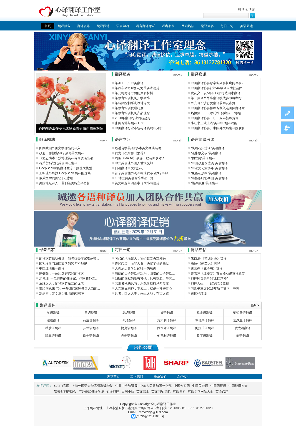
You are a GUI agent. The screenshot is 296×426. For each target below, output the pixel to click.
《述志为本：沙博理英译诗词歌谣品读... (67, 158)
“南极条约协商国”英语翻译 (209, 178)
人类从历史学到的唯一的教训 (135, 268)
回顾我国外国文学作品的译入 (59, 148)
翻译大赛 (207, 26)
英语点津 (222, 391)
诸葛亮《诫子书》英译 (207, 268)
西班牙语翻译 (166, 328)
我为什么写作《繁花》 (131, 153)
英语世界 (179, 391)
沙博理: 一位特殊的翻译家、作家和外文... (68, 278)
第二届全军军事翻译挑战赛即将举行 (216, 98)
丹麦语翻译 (129, 336)
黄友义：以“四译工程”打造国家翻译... (217, 93)
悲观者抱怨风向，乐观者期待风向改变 (142, 283)
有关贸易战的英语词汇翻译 (58, 163)
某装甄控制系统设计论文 (132, 103)
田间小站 (127, 391)
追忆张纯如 (199, 293)
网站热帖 (187, 26)
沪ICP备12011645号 (150, 416)
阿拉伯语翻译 (204, 328)
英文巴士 (142, 391)
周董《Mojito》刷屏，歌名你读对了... (141, 158)
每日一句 (227, 26)
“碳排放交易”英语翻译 (206, 153)
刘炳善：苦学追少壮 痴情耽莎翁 (62, 293)
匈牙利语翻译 (166, 336)
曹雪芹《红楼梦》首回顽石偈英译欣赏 (218, 273)
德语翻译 (166, 313)
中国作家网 (182, 386)
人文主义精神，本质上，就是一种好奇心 (143, 288)
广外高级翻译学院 (91, 391)
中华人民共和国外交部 (156, 386)
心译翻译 (112, 391)
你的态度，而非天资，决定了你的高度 (142, 263)
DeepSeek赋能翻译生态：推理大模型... (67, 168)
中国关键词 (200, 386)
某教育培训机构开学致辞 (132, 98)
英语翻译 (53, 313)
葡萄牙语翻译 (242, 313)
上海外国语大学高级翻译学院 (92, 386)
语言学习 (122, 26)
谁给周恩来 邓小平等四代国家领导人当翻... (69, 288)
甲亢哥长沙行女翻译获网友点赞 (213, 103)
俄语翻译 (129, 320)
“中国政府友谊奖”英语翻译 (209, 163)
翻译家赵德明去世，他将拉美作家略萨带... (69, 258)
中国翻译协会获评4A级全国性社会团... (218, 88)
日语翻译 (91, 313)
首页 (48, 26)
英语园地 (246, 26)
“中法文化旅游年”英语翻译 (209, 168)
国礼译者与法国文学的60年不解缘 (63, 263)
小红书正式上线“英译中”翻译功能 (214, 123)
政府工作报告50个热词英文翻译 (61, 153)
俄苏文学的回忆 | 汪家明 (56, 178)
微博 (241, 9)
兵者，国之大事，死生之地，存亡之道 (142, 293)
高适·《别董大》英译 (205, 263)
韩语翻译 (129, 313)
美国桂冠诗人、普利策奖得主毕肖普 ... (66, 183)
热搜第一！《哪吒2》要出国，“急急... (217, 113)
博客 (251, 9)
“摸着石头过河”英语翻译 (208, 148)
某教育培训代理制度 (129, 108)
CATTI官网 (61, 386)
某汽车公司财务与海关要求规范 (137, 88)
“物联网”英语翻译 (203, 158)
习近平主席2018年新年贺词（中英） (216, 288)
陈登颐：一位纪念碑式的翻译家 (61, 273)
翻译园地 (103, 26)
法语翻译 (53, 320)
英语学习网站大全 (200, 391)
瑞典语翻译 (53, 336)
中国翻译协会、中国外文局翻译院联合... (219, 128)
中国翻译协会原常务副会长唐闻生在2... (218, 83)
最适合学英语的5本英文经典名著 (138, 148)
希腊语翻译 (53, 328)
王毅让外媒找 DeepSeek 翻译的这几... (66, 173)
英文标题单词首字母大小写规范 (137, 183)
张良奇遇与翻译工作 (129, 123)
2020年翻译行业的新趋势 (133, 118)
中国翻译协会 (238, 386)
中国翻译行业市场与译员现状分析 (139, 128)
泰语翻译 (242, 336)
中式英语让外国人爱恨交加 (134, 163)
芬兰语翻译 (91, 328)
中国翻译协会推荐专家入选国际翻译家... (219, 108)
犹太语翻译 (243, 328)
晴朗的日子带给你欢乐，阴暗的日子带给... (145, 273)
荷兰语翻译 (91, 320)
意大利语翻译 (166, 320)
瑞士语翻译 (91, 336)
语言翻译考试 (145, 26)
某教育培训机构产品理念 (132, 113)
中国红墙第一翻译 (52, 268)
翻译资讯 (83, 26)
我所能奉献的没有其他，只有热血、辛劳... (145, 278)
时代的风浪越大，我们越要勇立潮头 (140, 258)
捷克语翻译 (129, 328)
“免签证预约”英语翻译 (206, 173)
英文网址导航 (161, 391)
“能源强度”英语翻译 (204, 183)
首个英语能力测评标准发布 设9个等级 (141, 173)
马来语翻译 (205, 313)
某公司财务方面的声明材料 (134, 93)
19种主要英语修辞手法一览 (134, 178)
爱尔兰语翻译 (242, 320)
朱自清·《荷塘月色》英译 (209, 258)
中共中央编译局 (126, 386)
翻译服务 (64, 26)
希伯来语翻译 (204, 320)
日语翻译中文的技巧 (129, 168)
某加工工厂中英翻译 (129, 83)
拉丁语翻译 (205, 336)
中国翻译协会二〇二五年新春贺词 (214, 118)
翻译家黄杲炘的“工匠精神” (209, 278)
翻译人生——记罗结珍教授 (210, 283)
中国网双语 (218, 386)
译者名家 (168, 26)
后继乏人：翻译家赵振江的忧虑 (61, 283)
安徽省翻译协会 (65, 391)
